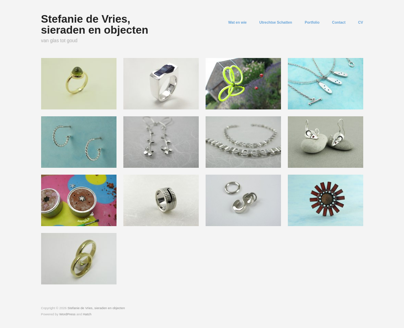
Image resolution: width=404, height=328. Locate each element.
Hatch (87, 314)
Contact (338, 22)
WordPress (67, 314)
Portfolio (312, 22)
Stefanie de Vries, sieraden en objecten (94, 24)
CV (360, 22)
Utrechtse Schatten (275, 22)
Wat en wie (237, 22)
